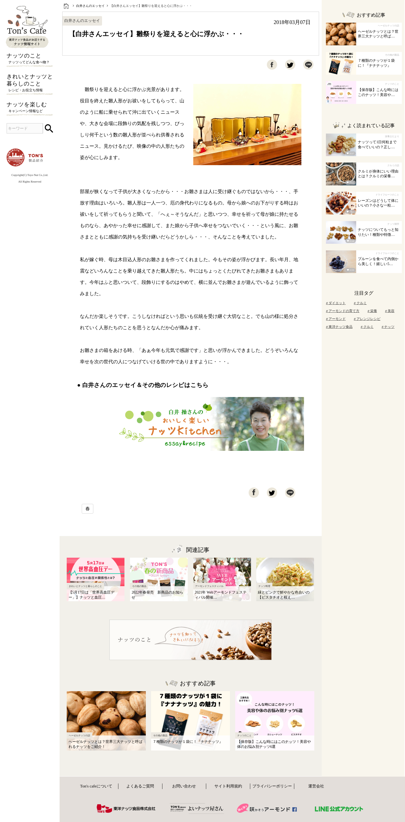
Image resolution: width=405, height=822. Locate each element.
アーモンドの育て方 (342, 311)
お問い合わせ (184, 786)
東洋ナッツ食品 (339, 327)
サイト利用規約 (228, 786)
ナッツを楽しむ (30, 107)
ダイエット (336, 303)
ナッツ (388, 327)
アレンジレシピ (367, 319)
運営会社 (316, 786)
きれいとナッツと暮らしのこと (30, 83)
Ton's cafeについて (96, 786)
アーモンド (336, 319)
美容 (389, 311)
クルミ (360, 303)
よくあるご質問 (140, 786)
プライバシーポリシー (272, 786)
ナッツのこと (30, 58)
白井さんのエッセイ (90, 6)
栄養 (372, 311)
